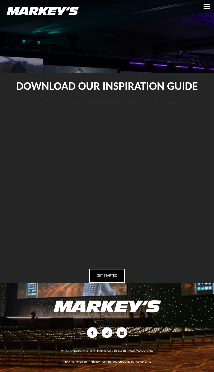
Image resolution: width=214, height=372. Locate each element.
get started (107, 275)
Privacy (95, 361)
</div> (107, 185)
